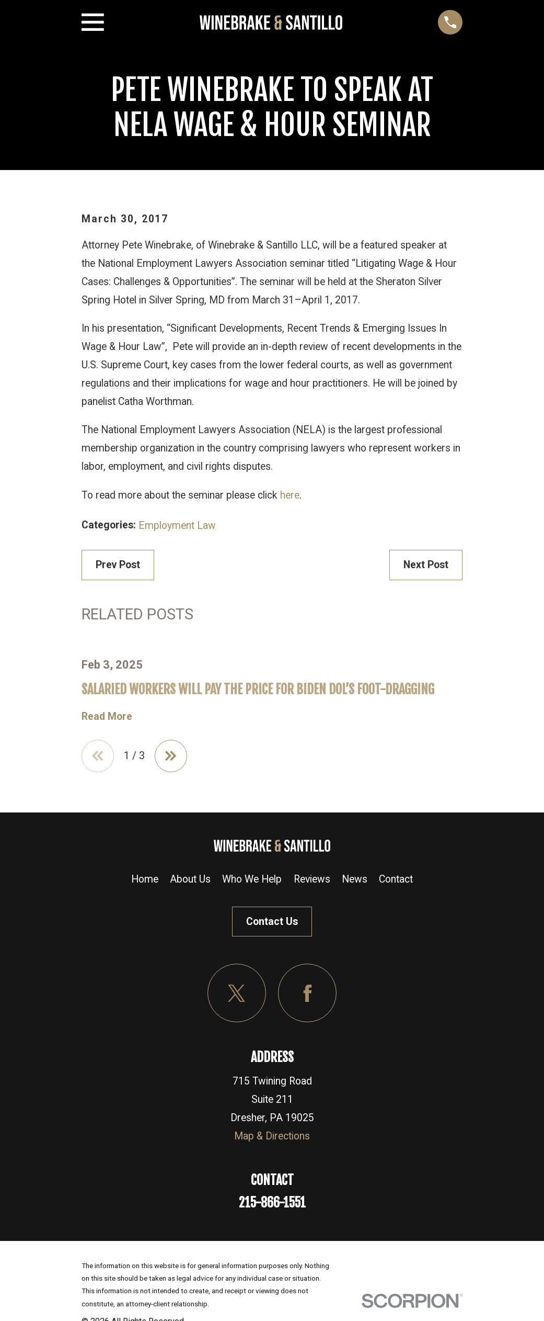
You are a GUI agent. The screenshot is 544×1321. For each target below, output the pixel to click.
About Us (190, 879)
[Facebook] (307, 993)
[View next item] (171, 756)
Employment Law (177, 526)
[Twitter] (237, 993)
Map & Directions (272, 1136)
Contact (396, 879)
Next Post (425, 565)
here (289, 495)
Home (144, 879)
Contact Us (272, 922)
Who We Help (252, 879)
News (354, 879)
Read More (107, 716)
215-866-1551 (272, 1202)
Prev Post (118, 565)
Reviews (312, 879)
